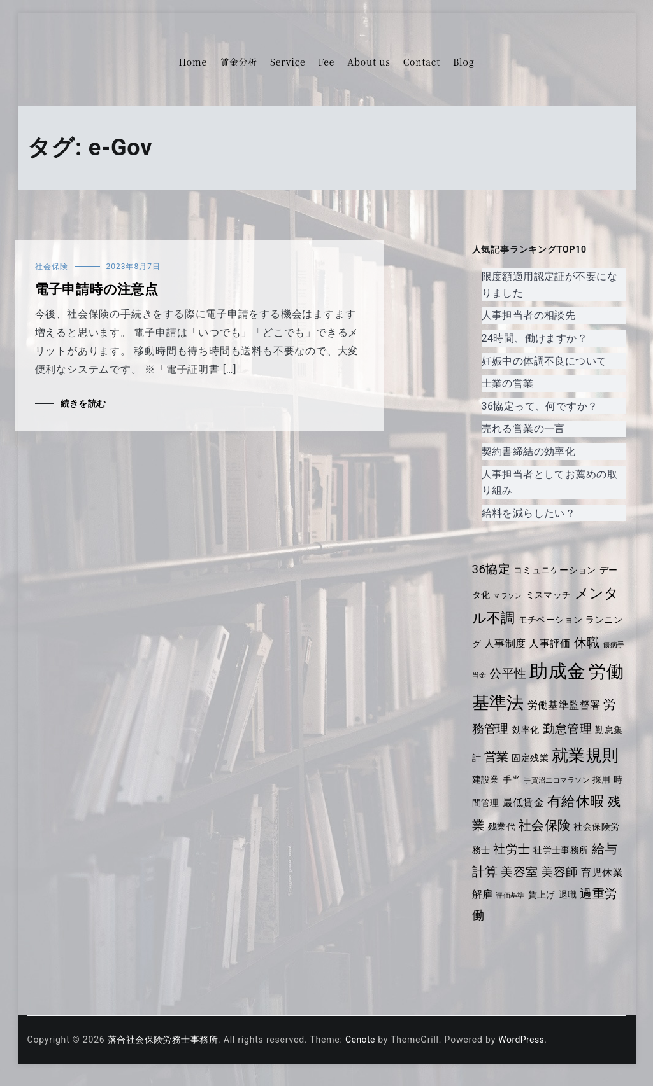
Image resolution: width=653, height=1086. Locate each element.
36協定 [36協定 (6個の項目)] (492, 569)
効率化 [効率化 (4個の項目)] (539, 730)
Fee (326, 61)
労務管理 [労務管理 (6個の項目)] (497, 729)
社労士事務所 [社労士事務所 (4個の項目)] (591, 861)
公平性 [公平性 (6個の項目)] (516, 674)
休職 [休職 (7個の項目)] (589, 642)
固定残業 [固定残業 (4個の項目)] (550, 758)
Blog (463, 61)
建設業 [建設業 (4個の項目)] (506, 788)
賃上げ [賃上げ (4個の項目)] (578, 905)
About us (368, 61)
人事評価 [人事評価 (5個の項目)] (551, 643)
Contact (421, 61)
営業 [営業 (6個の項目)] (516, 757)
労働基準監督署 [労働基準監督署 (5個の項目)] (583, 705)
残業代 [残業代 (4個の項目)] (533, 839)
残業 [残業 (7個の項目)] (502, 838)
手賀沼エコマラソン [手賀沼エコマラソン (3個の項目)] (579, 788)
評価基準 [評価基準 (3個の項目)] (546, 906)
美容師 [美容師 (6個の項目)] (587, 884)
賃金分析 (238, 61)
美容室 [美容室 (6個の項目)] (546, 884)
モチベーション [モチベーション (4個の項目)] (552, 620)
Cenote (364, 1049)
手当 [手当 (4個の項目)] (532, 788)
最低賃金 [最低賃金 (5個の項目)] (546, 814)
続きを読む (84, 403)
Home (193, 61)
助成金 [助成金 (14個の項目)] (566, 671)
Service (287, 61)
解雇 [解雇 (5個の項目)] (518, 904)
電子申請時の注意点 (98, 289)
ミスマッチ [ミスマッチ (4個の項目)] (550, 595)
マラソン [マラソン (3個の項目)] (509, 596)
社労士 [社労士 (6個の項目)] (540, 861)
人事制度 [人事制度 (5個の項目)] (505, 643)
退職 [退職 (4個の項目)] (605, 905)
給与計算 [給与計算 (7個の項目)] (498, 883)
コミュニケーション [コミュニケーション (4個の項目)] (557, 570)
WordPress (526, 1049)
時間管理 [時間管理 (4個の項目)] (503, 814)
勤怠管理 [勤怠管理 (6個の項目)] (582, 729)
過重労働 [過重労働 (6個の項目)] (497, 924)
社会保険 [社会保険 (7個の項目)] (576, 838)
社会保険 (51, 266)
